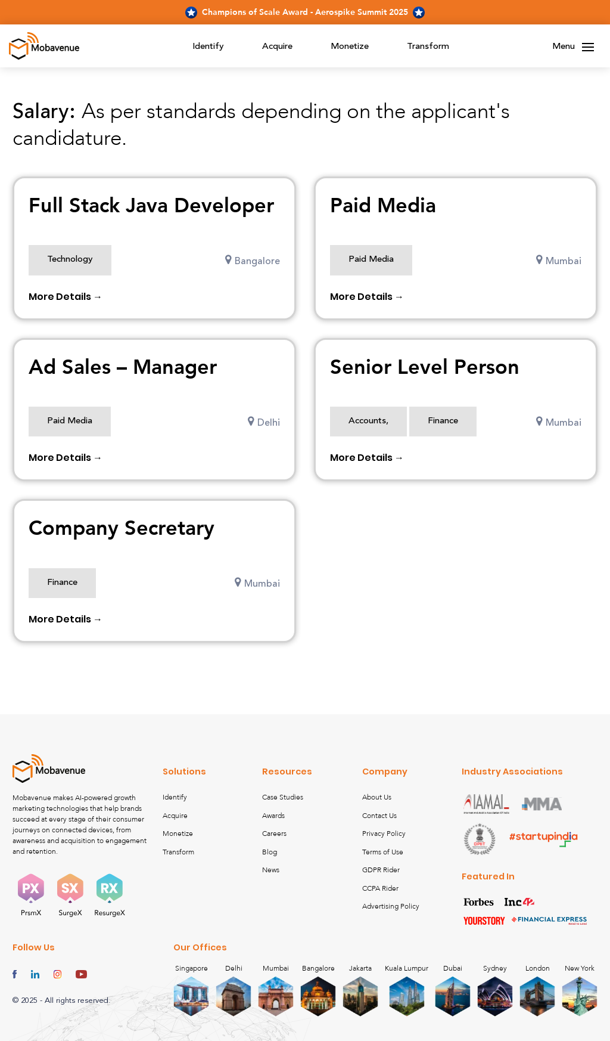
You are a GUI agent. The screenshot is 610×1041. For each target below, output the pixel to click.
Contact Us (379, 815)
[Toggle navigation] (588, 47)
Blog (269, 852)
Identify (208, 46)
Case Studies (282, 797)
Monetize (350, 46)
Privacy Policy (384, 833)
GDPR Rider (381, 870)
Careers (274, 833)
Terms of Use (382, 852)
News (270, 870)
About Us (376, 797)
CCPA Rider (380, 888)
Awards (273, 815)
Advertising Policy (390, 906)
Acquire (277, 46)
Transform (428, 46)
